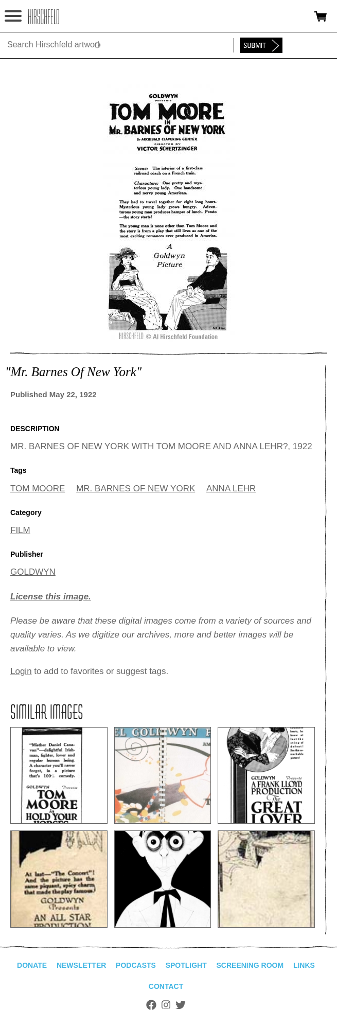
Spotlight (186, 965)
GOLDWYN (33, 572)
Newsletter (81, 965)
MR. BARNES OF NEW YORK (135, 488)
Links (304, 965)
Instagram (166, 1005)
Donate (32, 965)
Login (21, 671)
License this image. (50, 596)
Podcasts (136, 965)
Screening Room (249, 965)
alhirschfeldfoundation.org (43, 16)
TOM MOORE (37, 488)
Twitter (180, 1005)
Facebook (151, 1005)
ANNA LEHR (231, 488)
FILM (20, 530)
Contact (166, 986)
